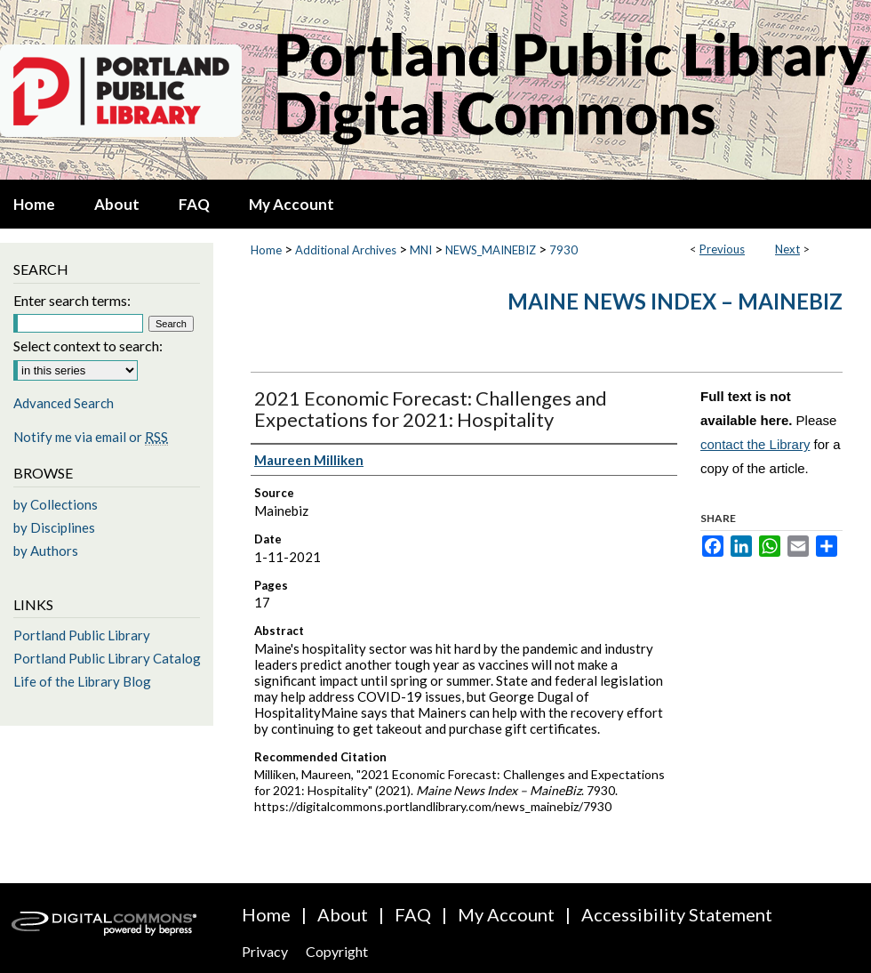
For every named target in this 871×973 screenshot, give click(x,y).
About (342, 914)
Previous (722, 249)
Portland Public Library (81, 635)
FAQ (413, 914)
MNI (421, 250)
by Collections (55, 504)
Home (266, 250)
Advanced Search (63, 403)
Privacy (265, 951)
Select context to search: (88, 345)
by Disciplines (54, 527)
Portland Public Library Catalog (107, 658)
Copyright (337, 951)
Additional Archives (345, 250)
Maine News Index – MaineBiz (675, 301)
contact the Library (755, 444)
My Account (506, 914)
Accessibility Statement (676, 914)
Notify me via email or (90, 437)
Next (787, 249)
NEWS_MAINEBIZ (490, 250)
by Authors (45, 551)
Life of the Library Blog (82, 681)
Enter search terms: (72, 300)
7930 (563, 250)
